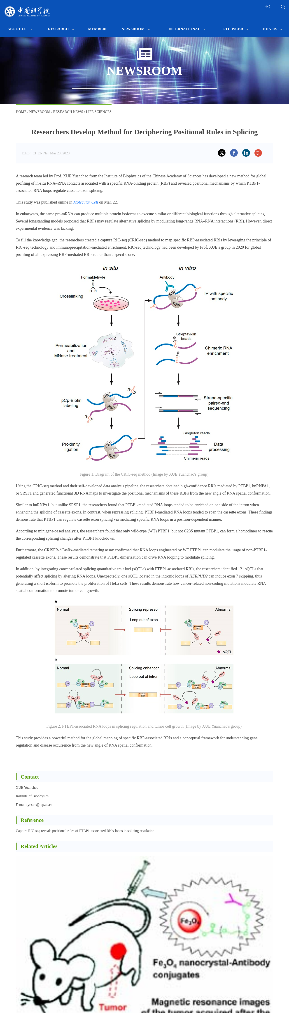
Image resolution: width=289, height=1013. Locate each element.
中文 (268, 6)
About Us (20, 29)
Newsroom (135, 29)
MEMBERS (97, 29)
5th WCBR (236, 29)
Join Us (272, 29)
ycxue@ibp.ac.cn (40, 805)
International (187, 29)
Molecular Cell (85, 202)
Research (61, 29)
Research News (68, 112)
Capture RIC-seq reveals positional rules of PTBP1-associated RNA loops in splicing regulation (85, 831)
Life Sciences (99, 112)
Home (21, 112)
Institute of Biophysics (32, 796)
